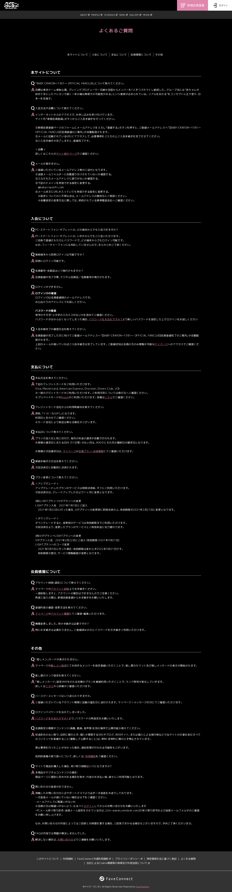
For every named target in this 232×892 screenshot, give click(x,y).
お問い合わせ (65, 839)
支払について (119, 54)
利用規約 (90, 756)
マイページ (161, 344)
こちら (108, 397)
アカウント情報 (60, 613)
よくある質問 (188, 858)
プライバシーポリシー (128, 858)
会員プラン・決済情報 (91, 451)
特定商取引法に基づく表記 (161, 858)
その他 (159, 54)
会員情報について (141, 54)
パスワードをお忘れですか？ (105, 319)
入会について (99, 54)
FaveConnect (142, 886)
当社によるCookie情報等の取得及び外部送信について (118, 863)
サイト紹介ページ (66, 153)
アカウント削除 (60, 589)
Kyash (65, 397)
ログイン (89, 806)
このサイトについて (48, 858)
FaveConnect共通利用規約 (94, 858)
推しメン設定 (59, 665)
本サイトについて (77, 54)
